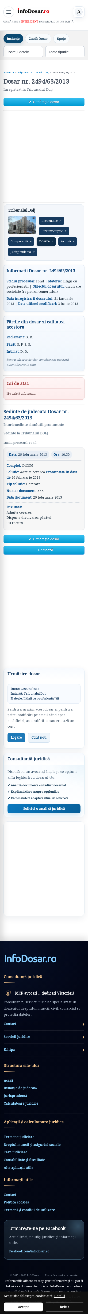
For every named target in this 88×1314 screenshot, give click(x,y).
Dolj (19, 72)
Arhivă (68, 241)
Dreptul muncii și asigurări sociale (32, 1145)
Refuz (64, 1307)
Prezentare (51, 220)
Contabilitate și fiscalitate (24, 1160)
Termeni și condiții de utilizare (29, 1210)
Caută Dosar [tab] (38, 39)
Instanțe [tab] (13, 39)
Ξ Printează (44, 550)
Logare (16, 737)
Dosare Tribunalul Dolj (37, 72)
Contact (10, 1195)
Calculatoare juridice (21, 1103)
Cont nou (38, 737)
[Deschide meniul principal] (8, 12)
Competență (21, 241)
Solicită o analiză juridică (44, 809)
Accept (23, 1307)
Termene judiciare (19, 1137)
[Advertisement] (44, 156)
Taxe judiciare (15, 1152)
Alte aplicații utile (18, 1168)
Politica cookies (16, 1202)
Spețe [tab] (61, 39)
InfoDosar (9, 72)
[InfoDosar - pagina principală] (33, 11)
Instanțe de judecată (20, 1088)
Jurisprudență (23, 252)
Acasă (8, 1080)
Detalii (59, 1296)
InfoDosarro (30, 959)
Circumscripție (54, 231)
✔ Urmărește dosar (44, 102)
